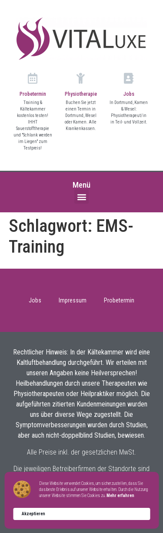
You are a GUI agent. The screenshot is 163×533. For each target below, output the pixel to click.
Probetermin (33, 94)
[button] (81, 196)
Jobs (128, 94)
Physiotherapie (81, 94)
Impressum (72, 300)
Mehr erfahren (120, 495)
